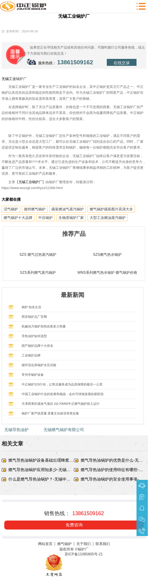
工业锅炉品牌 (31, 355)
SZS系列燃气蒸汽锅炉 (38, 272)
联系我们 (103, 544)
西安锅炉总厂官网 (34, 316)
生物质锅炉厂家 (71, 218)
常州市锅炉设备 (33, 374)
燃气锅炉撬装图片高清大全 (111, 209)
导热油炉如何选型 (34, 336)
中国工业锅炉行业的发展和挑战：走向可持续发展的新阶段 (63, 394)
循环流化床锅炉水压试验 (39, 365)
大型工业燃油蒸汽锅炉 (108, 218)
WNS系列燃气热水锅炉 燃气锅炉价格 (107, 272)
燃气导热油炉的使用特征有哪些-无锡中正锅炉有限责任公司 (113, 469)
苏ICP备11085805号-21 (84, 554)
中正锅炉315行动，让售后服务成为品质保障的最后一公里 (62, 384)
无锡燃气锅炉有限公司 (63, 429)
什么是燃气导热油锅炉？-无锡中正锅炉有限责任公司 (41, 479)
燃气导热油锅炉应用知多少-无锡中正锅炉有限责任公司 (41, 469)
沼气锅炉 (11, 209)
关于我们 (83, 544)
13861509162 (75, 62)
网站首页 (45, 544)
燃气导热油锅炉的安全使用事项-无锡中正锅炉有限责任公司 (113, 479)
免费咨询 (74, 525)
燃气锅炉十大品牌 (18, 218)
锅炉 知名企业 (31, 307)
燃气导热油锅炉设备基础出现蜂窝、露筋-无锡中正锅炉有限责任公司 (41, 460)
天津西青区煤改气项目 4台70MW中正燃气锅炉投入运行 (61, 403)
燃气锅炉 (64, 544)
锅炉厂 (21, 79)
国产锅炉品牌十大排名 (37, 345)
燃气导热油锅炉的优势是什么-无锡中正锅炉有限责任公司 (113, 460)
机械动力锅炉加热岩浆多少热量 (44, 326)
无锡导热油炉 (16, 429)
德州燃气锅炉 (35, 209)
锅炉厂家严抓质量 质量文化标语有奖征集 (50, 413)
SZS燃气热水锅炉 (107, 254)
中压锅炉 (45, 218)
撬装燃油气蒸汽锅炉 (67, 209)
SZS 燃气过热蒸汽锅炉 (37, 254)
